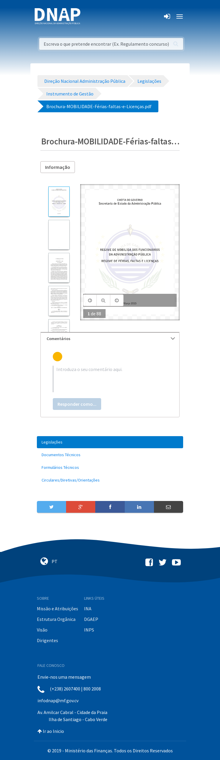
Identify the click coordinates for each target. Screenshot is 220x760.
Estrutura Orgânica (56, 619)
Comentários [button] (111, 338)
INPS (89, 630)
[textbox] (110, 379)
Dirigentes (47, 640)
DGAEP (91, 619)
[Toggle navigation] (89, 16)
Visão (42, 630)
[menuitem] (110, 442)
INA (87, 608)
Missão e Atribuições (57, 608)
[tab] (110, 339)
